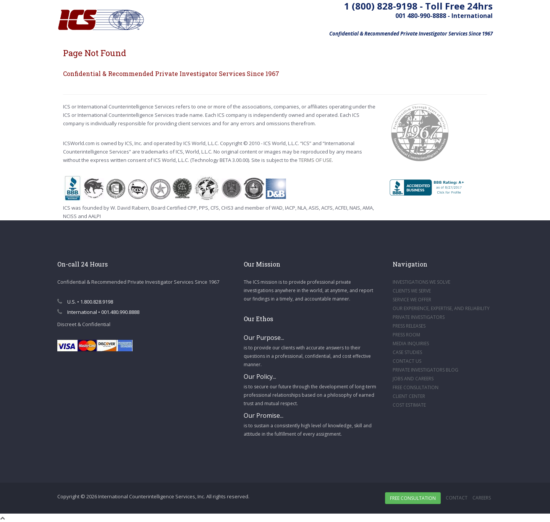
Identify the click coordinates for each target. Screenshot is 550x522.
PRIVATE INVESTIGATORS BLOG (425, 370)
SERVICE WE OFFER (412, 299)
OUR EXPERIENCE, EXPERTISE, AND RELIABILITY (441, 308)
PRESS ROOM (406, 334)
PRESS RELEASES (409, 326)
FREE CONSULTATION (415, 387)
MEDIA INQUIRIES (411, 343)
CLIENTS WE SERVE (412, 291)
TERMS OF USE (315, 160)
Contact (456, 498)
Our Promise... (263, 415)
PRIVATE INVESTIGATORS (419, 317)
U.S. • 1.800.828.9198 (85, 301)
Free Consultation (413, 498)
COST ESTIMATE (409, 405)
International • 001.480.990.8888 (98, 312)
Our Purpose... (264, 337)
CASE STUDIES (407, 352)
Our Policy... (260, 376)
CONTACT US (407, 361)
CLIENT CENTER (409, 396)
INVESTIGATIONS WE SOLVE (421, 282)
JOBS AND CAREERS (413, 378)
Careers (481, 498)
